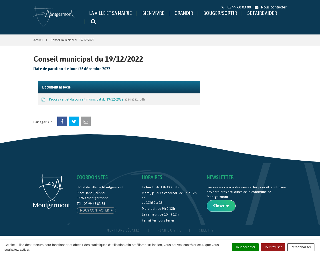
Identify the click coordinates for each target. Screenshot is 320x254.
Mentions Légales (123, 230)
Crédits (206, 230)
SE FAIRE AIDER (262, 13)
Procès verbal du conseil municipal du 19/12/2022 (93, 99)
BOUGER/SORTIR (220, 13)
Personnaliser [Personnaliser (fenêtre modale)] (301, 247)
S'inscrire (221, 206)
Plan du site (169, 230)
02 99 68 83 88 (94, 204)
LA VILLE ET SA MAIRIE (110, 13)
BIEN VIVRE (153, 13)
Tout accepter (245, 247)
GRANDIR (184, 13)
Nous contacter (96, 210)
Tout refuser (273, 247)
